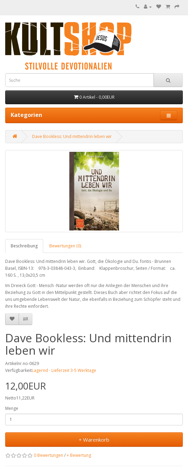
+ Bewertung (79, 455)
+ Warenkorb (94, 439)
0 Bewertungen (48, 455)
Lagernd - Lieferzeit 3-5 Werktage (64, 370)
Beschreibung (24, 246)
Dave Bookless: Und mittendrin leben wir (72, 136)
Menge (11, 408)
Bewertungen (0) (65, 246)
